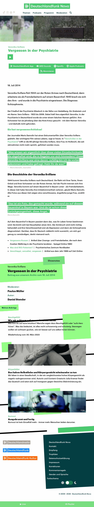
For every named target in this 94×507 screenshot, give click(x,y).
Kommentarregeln (57, 470)
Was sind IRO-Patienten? (21, 247)
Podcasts (37, 13)
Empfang (53, 450)
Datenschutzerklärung (59, 458)
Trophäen (53, 454)
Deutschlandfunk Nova (59, 442)
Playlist (71, 504)
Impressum (54, 462)
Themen (26, 13)
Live (24, 504)
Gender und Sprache (58, 474)
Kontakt (52, 446)
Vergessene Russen (19, 240)
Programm (49, 13)
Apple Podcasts (75, 66)
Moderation (61, 13)
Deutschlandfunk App (21, 66)
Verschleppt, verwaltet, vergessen (25, 251)
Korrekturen (54, 466)
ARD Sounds (43, 66)
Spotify (59, 66)
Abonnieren (47, 71)
